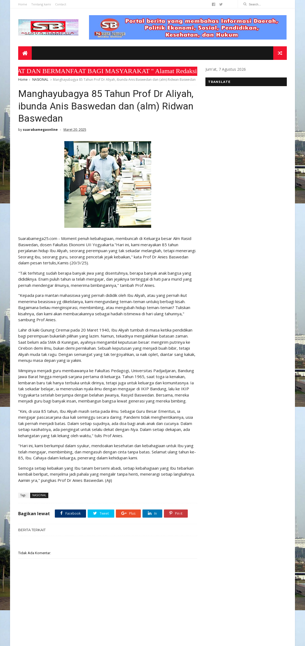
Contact (60, 4)
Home (22, 4)
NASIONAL (40, 79)
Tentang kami (41, 4)
